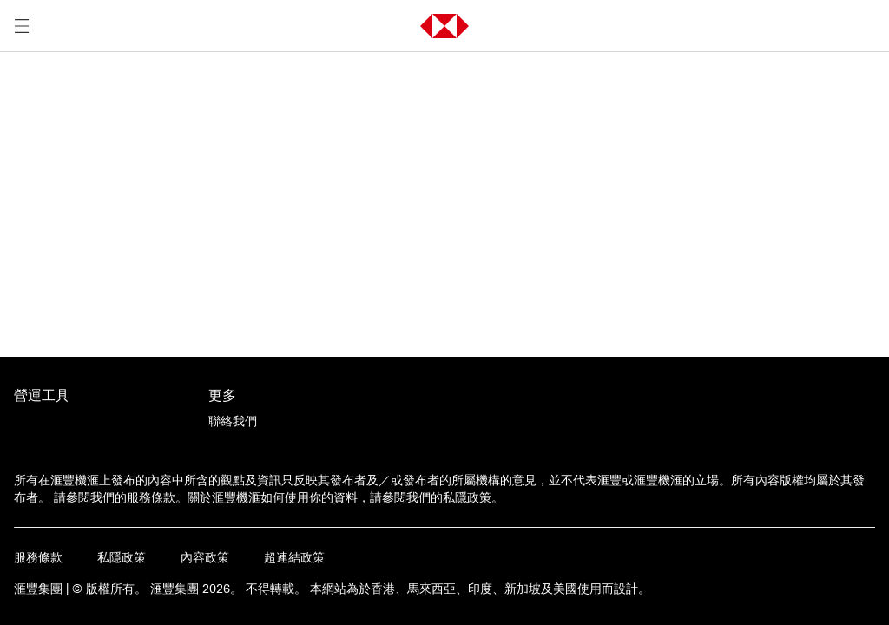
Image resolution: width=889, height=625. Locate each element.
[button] (444, 26)
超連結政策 (294, 557)
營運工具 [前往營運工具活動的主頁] (41, 395)
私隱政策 (467, 497)
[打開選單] (22, 26)
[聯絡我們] (232, 421)
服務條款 (151, 497)
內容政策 (205, 557)
